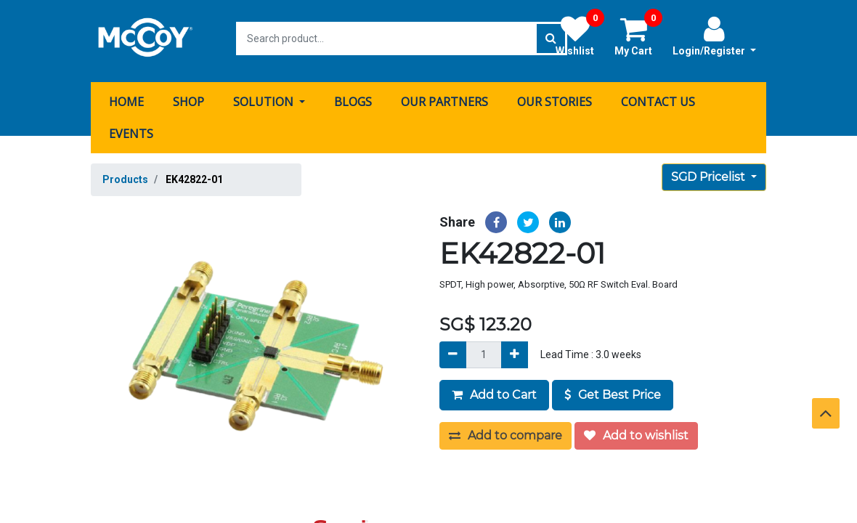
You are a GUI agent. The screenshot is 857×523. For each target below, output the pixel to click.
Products (125, 174)
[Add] (514, 349)
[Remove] (452, 349)
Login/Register (714, 36)
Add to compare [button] (505, 430)
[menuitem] (126, 96)
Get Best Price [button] (612, 390)
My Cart (638, 36)
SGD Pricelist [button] (709, 172)
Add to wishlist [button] (636, 430)
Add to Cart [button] (494, 390)
